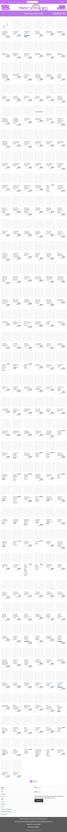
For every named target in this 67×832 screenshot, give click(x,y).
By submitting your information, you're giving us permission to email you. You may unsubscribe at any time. (49, 796)
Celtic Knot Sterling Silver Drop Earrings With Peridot (5, 120)
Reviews (3, 796)
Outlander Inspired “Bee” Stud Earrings (38, 615)
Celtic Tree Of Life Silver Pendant (5, 232)
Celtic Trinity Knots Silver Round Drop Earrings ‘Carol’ (49, 301)
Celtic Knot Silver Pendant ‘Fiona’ (49, 97)
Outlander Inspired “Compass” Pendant (48, 615)
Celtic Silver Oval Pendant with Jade (38, 209)
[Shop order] (59, 13)
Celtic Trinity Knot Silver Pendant (26, 254)
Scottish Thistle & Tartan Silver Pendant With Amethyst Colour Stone (38, 752)
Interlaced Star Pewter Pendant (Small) (27, 410)
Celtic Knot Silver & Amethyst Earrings (59, 76)
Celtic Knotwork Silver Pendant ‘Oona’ (38, 164)
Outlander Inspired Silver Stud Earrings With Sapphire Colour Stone (5, 662)
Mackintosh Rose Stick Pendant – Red (49, 520)
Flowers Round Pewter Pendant (38, 344)
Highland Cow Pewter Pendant (27, 387)
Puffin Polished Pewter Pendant (5, 706)
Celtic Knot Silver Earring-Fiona (27, 97)
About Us (3, 804)
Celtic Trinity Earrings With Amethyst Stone (27, 232)
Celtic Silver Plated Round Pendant (49, 209)
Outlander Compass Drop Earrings (38, 593)
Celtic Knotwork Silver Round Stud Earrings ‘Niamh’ (27, 187)
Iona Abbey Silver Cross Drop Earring (38, 410)
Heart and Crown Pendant (38, 365)
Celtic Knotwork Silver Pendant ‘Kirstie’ (16, 164)
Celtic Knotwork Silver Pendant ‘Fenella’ (5, 164)
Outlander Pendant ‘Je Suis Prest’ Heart (5, 684)
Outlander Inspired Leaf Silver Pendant (49, 637)
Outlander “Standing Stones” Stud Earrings (4, 593)
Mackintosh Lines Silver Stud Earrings (27, 498)
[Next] (36, 781)
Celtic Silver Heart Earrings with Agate (16, 209)
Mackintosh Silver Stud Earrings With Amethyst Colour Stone (60, 544)
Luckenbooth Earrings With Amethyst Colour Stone (49, 432)
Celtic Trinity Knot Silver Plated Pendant (60, 254)
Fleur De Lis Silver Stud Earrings (15, 345)
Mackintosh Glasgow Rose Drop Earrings (27, 454)
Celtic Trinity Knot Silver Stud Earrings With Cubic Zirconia (60, 278)
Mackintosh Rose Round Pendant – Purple (26, 521)
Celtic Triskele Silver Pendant (60, 300)
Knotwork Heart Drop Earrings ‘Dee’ (60, 410)
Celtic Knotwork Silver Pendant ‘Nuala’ (27, 164)
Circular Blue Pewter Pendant (5, 322)
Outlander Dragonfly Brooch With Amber (4, 615)
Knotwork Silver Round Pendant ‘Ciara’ (16, 432)
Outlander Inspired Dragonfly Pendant (37, 637)
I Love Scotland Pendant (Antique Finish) (60, 388)
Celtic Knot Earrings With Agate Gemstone (27, 76)
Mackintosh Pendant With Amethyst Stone (49, 498)
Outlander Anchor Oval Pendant (27, 593)
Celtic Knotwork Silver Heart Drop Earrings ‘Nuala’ (27, 143)
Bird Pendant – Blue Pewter (60, 32)
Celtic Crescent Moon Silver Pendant (27, 54)
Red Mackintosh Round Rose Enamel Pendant (59, 708)
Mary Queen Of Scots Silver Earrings (16, 566)
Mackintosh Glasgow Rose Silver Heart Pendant (26, 477)
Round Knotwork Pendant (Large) (26, 729)
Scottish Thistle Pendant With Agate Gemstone (48, 752)
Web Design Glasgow (30, 830)
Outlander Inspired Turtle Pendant (49, 661)
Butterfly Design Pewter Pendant (16, 54)
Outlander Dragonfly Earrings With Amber (16, 615)
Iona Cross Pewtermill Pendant (48, 410)
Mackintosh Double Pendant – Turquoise (15, 454)
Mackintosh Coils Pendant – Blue (5, 454)
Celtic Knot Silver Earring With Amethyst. (16, 97)
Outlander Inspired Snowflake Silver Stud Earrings (26, 662)
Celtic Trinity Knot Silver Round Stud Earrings (15, 278)
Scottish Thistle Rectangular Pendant (5, 773)
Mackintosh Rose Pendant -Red (5, 520)
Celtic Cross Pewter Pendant (38, 54)
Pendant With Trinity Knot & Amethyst (27, 684)
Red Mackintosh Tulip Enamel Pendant (4, 729)
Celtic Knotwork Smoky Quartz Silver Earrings (48, 188)
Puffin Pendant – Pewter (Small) (60, 684)
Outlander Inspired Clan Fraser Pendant (5, 637)
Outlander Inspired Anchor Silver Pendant (60, 615)
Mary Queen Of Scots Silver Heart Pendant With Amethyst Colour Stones (26, 570)
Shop (2, 791)
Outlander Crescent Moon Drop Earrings (60, 593)
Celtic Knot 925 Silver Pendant (16, 75)
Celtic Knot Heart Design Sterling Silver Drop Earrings (38, 76)
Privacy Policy (4, 814)
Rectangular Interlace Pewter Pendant (38, 706)
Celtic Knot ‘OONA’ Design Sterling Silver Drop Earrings (5, 76)
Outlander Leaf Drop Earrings (60, 660)
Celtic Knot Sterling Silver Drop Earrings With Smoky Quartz (16, 121)
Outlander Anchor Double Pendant (16, 593)
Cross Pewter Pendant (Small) (48, 323)
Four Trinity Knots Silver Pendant (48, 345)
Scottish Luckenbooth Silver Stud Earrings (15, 751)
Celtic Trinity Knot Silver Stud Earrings (27, 277)
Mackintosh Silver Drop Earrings (26, 542)
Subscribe (39, 800)
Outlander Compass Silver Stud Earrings (49, 593)
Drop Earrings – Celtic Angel (60, 322)
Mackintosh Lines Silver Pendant (4, 498)
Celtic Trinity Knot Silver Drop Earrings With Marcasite (16, 255)
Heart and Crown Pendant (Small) (49, 365)
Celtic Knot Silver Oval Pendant (37, 97)
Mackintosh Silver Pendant (37, 542)
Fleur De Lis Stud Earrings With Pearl (27, 345)
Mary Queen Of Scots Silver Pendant (37, 567)
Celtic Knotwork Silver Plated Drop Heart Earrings (60, 165)
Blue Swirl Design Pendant (5, 54)
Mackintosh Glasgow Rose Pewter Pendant (60, 454)
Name (37, 787)
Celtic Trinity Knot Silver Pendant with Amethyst (49, 255)
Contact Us (3, 1)
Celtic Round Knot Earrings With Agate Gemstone (60, 187)
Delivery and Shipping (6, 809)
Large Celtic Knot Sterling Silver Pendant (27, 432)
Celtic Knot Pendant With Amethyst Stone (49, 75)
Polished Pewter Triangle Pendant (49, 684)
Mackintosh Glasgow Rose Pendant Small (48, 455)
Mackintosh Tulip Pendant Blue (5, 566)
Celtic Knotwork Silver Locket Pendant (49, 142)
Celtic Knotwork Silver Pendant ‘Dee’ (60, 142)
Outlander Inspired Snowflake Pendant (15, 661)
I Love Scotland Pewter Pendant (5, 409)
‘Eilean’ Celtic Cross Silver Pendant (16, 32)
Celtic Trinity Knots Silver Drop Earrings (16, 301)
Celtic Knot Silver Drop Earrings (4, 97)
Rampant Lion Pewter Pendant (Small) (27, 706)
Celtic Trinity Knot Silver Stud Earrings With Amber (49, 278)
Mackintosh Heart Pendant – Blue (49, 475)
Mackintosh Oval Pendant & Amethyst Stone (37, 499)
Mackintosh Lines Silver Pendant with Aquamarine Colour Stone (15, 499)
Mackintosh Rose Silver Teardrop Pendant (37, 521)
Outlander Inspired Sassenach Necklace (59, 637)
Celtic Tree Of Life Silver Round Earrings (16, 232)
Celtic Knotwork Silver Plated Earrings (5, 186)
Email (37, 791)
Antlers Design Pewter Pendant (49, 32)
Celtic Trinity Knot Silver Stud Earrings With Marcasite (5, 301)
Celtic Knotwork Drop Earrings (38, 119)
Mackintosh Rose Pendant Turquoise (16, 520)
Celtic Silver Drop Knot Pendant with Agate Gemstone (4, 210)
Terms (2, 806)
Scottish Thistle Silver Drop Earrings (16, 773)
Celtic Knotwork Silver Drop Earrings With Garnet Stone (5, 143)
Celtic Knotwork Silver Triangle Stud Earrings (38, 186)
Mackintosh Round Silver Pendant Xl (15, 543)
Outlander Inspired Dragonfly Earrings (26, 637)
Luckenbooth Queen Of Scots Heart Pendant (60, 432)
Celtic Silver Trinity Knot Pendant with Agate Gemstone (60, 210)
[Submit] (39, 2)
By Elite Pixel (38, 830)
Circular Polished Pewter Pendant (16, 323)
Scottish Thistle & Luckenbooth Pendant (26, 751)
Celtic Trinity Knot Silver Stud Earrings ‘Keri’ (38, 277)
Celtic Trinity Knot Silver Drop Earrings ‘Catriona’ (60, 233)
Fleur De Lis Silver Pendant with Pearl (5, 345)
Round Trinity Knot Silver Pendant (38, 729)
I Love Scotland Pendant (49, 387)
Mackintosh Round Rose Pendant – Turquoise (4, 543)
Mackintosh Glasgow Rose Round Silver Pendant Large (15, 477)
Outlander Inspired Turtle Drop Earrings (38, 661)
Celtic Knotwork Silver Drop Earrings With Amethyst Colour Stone (60, 121)
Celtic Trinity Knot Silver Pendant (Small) (37, 255)
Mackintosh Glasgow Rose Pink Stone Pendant (5, 476)
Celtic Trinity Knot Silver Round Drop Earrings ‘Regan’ (4, 279)
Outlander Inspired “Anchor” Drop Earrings (27, 615)
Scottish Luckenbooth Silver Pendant (60, 729)
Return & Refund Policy (6, 811)
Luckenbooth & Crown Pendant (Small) (38, 432)
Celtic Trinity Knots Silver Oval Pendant (27, 301)
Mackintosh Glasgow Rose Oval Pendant (37, 454)
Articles (2, 801)
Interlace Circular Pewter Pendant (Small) (16, 410)
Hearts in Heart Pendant (5, 387)
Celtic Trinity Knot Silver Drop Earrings (49, 232)
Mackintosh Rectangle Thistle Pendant (60, 498)
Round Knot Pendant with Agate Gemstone (16, 729)
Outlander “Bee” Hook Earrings (59, 566)
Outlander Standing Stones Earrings (16, 684)
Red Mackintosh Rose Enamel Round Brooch (49, 707)
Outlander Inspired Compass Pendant (15, 637)
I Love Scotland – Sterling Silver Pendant (38, 388)
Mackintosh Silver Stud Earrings (48, 542)
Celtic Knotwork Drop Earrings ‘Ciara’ (27, 119)
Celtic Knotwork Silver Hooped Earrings (38, 142)
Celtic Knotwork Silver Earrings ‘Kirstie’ (16, 142)
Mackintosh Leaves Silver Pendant (59, 476)
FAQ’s (2, 799)
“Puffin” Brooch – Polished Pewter (27, 32)
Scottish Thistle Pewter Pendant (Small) (60, 751)
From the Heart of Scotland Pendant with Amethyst (4, 367)
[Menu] (62, 2)
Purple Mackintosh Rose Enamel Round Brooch (16, 707)
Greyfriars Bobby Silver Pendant (26, 366)
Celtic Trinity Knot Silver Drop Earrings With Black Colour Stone (5, 256)
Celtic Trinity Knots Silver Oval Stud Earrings (37, 301)
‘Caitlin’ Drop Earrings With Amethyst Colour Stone (5, 33)
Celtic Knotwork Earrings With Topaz (49, 119)
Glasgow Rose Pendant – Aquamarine (16, 365)
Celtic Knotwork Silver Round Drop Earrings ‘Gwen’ (16, 187)
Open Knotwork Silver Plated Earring (49, 566)
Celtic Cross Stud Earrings (60, 54)
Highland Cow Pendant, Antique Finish (16, 388)
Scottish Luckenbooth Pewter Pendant (49, 729)
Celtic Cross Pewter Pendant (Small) (49, 54)
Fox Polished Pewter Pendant (60, 344)
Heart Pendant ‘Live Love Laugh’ (60, 365)
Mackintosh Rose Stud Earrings (59, 520)
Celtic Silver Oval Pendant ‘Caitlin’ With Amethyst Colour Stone (27, 210)
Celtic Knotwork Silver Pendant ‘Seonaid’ (49, 164)
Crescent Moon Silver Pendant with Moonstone (27, 323)
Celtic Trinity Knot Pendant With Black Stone (38, 233)
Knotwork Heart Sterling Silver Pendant (5, 432)
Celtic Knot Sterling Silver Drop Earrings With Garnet (60, 98)
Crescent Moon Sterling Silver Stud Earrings (38, 323)
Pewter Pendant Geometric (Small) (38, 684)
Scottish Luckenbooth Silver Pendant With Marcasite (5, 751)
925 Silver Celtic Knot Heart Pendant (38, 32)
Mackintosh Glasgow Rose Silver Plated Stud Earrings (38, 476)
